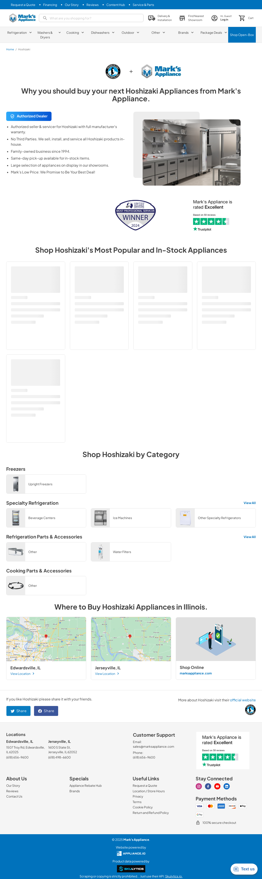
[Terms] (137, 802)
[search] (91, 18)
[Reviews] (92, 4)
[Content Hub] (115, 4)
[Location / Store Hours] (149, 791)
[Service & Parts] (143, 4)
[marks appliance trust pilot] (222, 750)
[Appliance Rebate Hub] (85, 785)
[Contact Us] (14, 796)
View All (250, 503)
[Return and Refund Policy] (151, 813)
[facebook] (208, 786)
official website (243, 700)
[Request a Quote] (23, 4)
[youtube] (217, 786)
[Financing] (50, 4)
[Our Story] (72, 4)
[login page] (221, 18)
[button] (191, 18)
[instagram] (199, 786)
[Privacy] (138, 796)
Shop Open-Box (242, 35)
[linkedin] (227, 786)
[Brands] (74, 791)
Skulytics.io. (174, 876)
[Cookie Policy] (143, 807)
